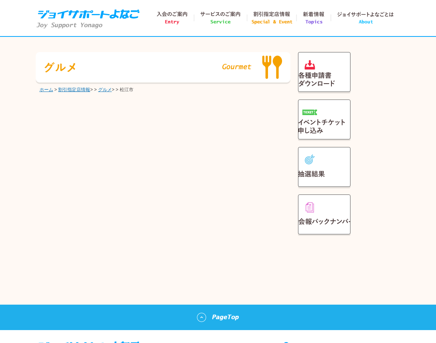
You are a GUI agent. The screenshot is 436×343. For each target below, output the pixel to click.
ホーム (46, 89)
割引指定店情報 (74, 89)
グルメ (105, 89)
